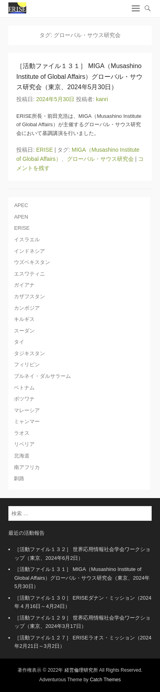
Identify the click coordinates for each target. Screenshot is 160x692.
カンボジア (27, 308)
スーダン (24, 331)
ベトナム (24, 388)
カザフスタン (29, 296)
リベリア (24, 444)
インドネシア (29, 251)
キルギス (24, 319)
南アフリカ (27, 467)
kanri (102, 99)
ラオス (21, 433)
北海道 (21, 456)
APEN (21, 217)
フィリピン (27, 365)
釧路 (19, 478)
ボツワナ (24, 399)
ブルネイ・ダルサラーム (42, 376)
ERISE (44, 150)
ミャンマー (27, 421)
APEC (21, 205)
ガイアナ (24, 285)
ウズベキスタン (32, 262)
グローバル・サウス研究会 (100, 159)
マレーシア (27, 410)
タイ (19, 342)
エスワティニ (29, 274)
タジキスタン (29, 353)
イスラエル (27, 239)
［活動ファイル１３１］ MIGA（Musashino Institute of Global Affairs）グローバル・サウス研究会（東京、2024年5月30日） (79, 76)
